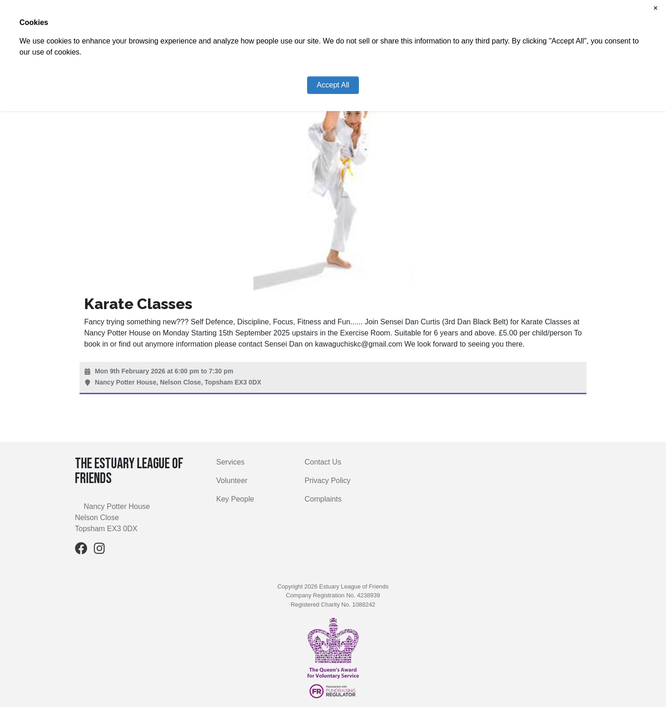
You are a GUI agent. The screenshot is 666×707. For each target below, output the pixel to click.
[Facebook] (81, 550)
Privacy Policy (328, 480)
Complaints (323, 499)
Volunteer (232, 480)
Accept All (333, 85)
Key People (235, 499)
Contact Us (323, 462)
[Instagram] (99, 550)
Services (230, 462)
